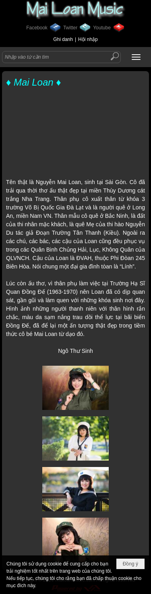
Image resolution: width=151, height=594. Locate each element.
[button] (136, 57)
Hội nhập (88, 39)
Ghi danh (63, 39)
